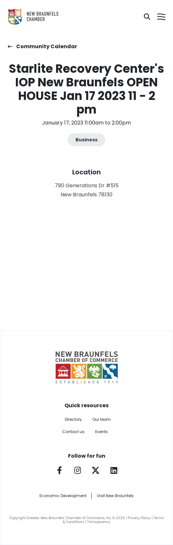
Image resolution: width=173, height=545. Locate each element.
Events (101, 431)
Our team (101, 419)
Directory (73, 419)
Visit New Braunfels (115, 495)
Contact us (73, 431)
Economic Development (63, 495)
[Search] (147, 16)
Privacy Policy (139, 518)
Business (86, 139)
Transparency (98, 521)
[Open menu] (161, 16)
